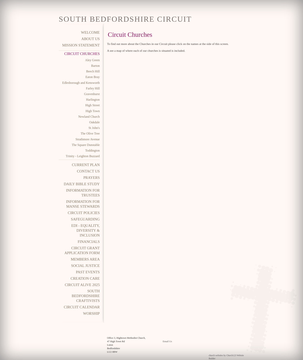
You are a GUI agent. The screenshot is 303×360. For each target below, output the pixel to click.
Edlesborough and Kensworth (81, 83)
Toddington (92, 150)
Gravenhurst (92, 94)
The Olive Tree (90, 133)
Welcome (90, 32)
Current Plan (86, 165)
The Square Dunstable (86, 145)
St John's (94, 128)
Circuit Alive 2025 (82, 285)
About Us (90, 39)
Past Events (88, 272)
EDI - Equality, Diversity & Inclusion (85, 230)
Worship (91, 313)
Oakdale (94, 122)
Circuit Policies (84, 213)
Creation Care (85, 278)
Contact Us (88, 171)
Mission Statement (81, 45)
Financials (89, 242)
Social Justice (85, 266)
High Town (93, 111)
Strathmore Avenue (88, 139)
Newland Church (89, 116)
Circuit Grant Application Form (82, 250)
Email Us (167, 341)
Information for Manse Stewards (83, 204)
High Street (92, 105)
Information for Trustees (83, 192)
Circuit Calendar (82, 307)
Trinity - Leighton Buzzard (83, 156)
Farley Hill (93, 88)
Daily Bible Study (82, 184)
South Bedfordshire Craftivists (86, 296)
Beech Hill (93, 71)
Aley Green (92, 60)
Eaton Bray (92, 77)
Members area (85, 259)
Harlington (93, 99)
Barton (95, 66)
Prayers (91, 178)
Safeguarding (85, 219)
